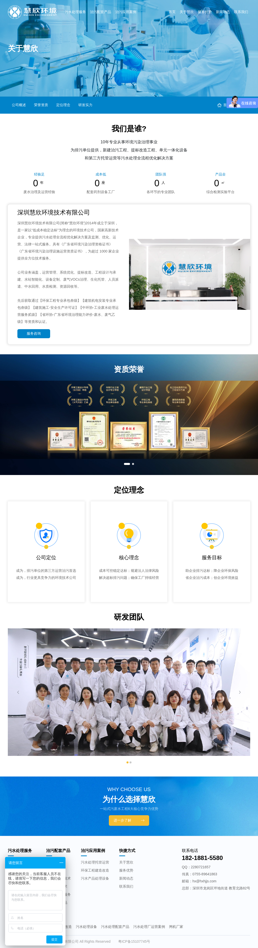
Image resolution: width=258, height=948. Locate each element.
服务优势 (205, 12)
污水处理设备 (86, 927)
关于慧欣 (187, 12)
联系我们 (241, 12)
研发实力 (85, 105)
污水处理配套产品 (115, 927)
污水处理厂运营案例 (149, 927)
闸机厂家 (176, 927)
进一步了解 (129, 820)
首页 (172, 12)
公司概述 (19, 105)
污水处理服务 (75, 12)
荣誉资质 (41, 105)
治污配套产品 (100, 12)
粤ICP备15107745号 (134, 941)
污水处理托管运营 (95, 862)
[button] (127, 464)
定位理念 (63, 105)
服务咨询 (34, 333)
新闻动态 (223, 12)
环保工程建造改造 (95, 870)
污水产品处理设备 (95, 878)
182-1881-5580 (202, 857)
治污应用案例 (125, 12)
